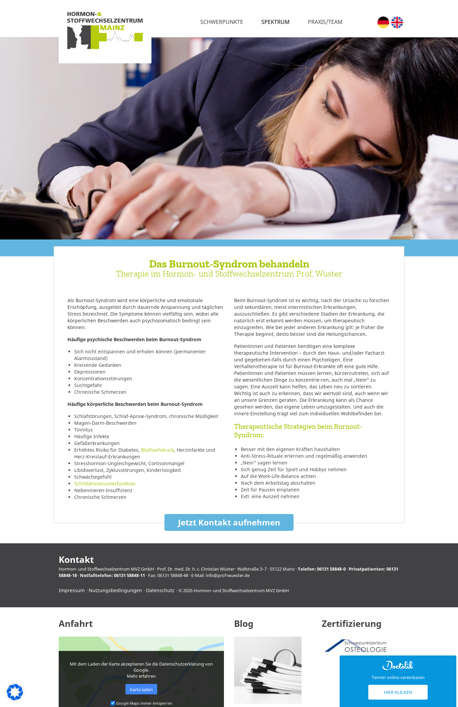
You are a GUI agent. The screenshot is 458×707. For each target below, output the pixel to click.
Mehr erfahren (141, 676)
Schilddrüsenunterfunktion (105, 483)
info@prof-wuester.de (228, 575)
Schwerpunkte (221, 22)
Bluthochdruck (157, 450)
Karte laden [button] (141, 689)
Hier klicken (398, 692)
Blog (243, 624)
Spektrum (275, 22)
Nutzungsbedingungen (115, 590)
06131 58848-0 (331, 569)
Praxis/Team (325, 22)
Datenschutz (160, 590)
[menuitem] (383, 22)
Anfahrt (76, 624)
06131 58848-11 (129, 575)
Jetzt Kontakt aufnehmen (229, 522)
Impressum (72, 590)
